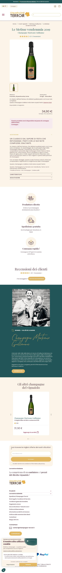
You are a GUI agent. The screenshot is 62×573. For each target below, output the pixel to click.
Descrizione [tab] (14, 134)
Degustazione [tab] (15, 178)
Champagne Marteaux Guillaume (31, 33)
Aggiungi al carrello (31, 432)
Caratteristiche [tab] (16, 174)
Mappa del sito (14, 519)
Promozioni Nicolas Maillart (28, 1)
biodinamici (49, 356)
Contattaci (12, 517)
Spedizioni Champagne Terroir (18, 496)
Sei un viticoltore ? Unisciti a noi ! (19, 507)
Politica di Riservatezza (16, 509)
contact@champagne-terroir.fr (24, 528)
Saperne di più (47, 102)
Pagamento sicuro (15, 504)
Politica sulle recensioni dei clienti (19, 514)
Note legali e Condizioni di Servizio (19, 499)
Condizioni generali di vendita (18, 501)
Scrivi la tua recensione (37, 278)
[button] (10, 414)
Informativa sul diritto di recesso (19, 512)
